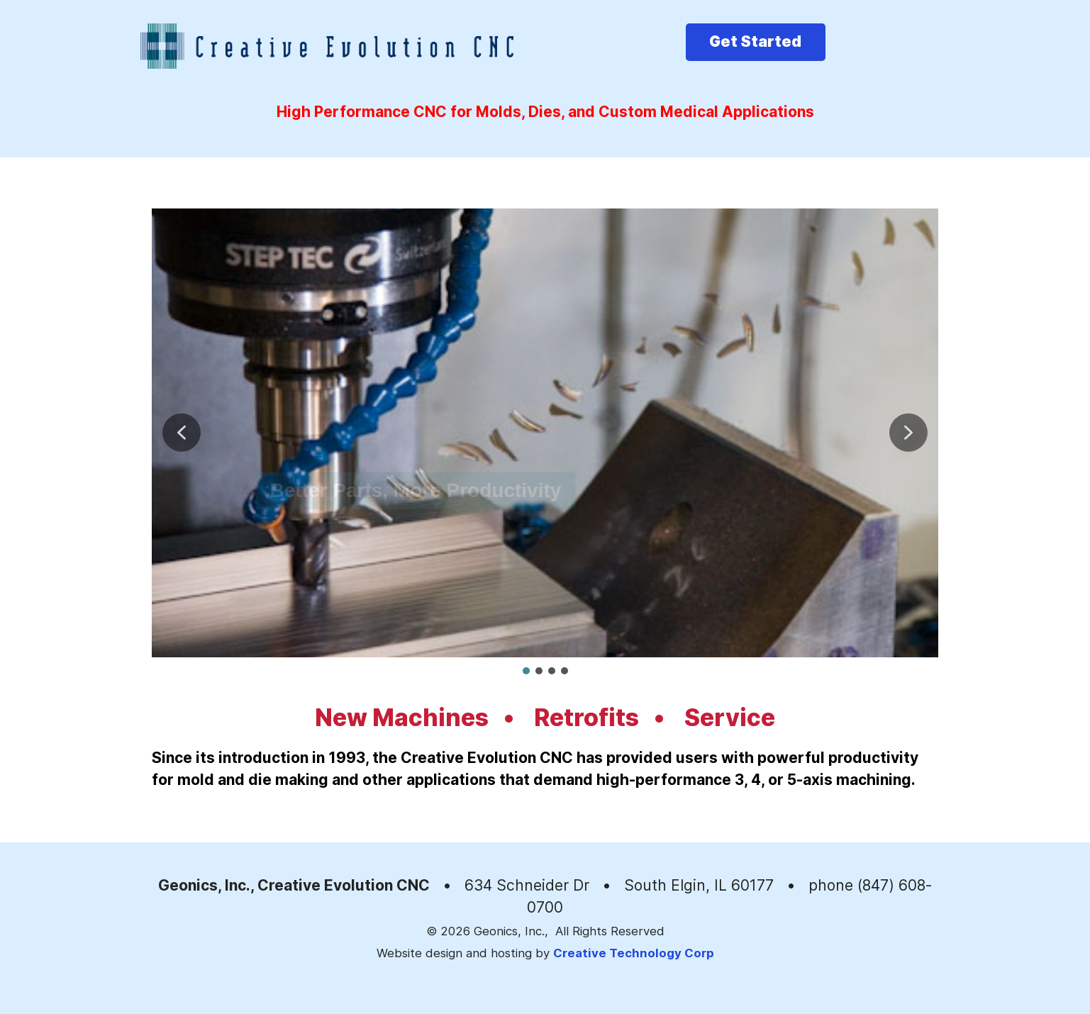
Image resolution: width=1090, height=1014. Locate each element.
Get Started (755, 41)
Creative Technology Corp (633, 953)
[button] (181, 432)
